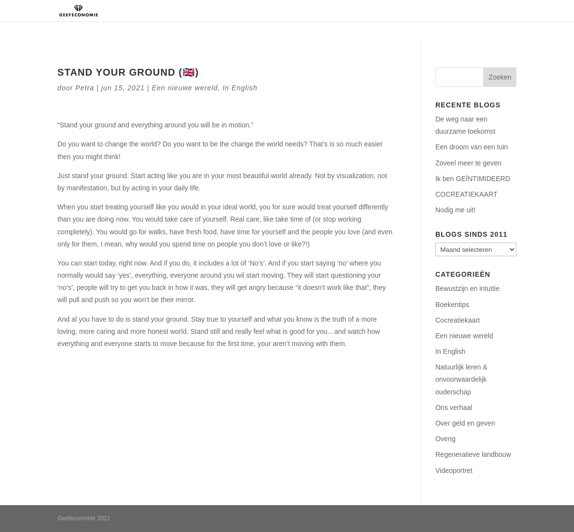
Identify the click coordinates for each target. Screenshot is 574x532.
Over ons (284, 10)
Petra (85, 88)
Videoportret (453, 470)
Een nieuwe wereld (185, 88)
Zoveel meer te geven (468, 163)
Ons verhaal (453, 407)
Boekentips (452, 304)
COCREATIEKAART (466, 194)
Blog (509, 10)
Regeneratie (333, 10)
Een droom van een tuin (471, 147)
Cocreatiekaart (457, 320)
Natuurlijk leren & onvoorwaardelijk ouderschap (461, 379)
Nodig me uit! (455, 210)
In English (240, 88)
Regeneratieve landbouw (473, 454)
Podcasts (432, 10)
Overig (445, 439)
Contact (474, 10)
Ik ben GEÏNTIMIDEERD (472, 179)
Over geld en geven (465, 423)
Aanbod (380, 10)
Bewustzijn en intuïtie (467, 288)
